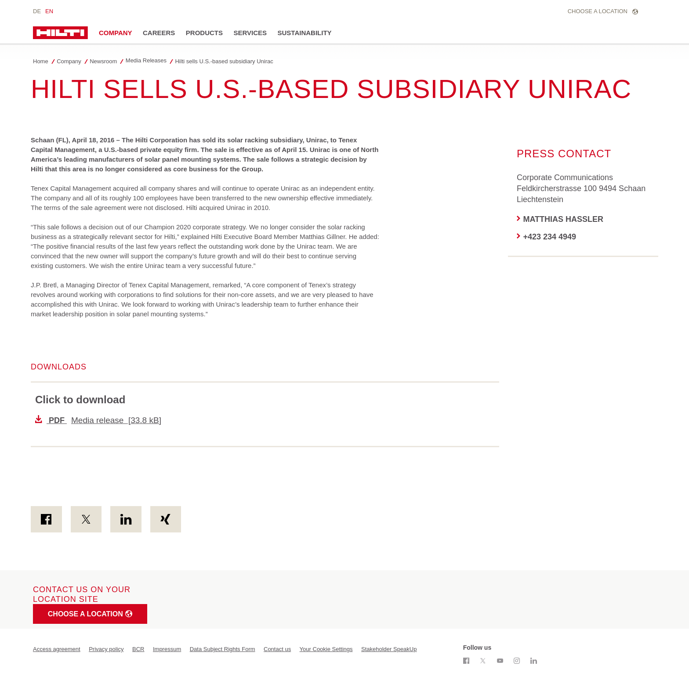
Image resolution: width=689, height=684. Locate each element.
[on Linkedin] (125, 519)
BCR (138, 649)
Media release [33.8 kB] (98, 420)
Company (115, 32)
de (37, 11)
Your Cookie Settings (326, 649)
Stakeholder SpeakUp (389, 649)
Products (204, 32)
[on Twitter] (86, 519)
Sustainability (305, 32)
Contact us (277, 649)
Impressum (167, 649)
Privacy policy (106, 649)
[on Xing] (165, 519)
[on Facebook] (46, 519)
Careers (159, 32)
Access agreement (56, 649)
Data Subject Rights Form (222, 649)
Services (250, 32)
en (49, 11)
